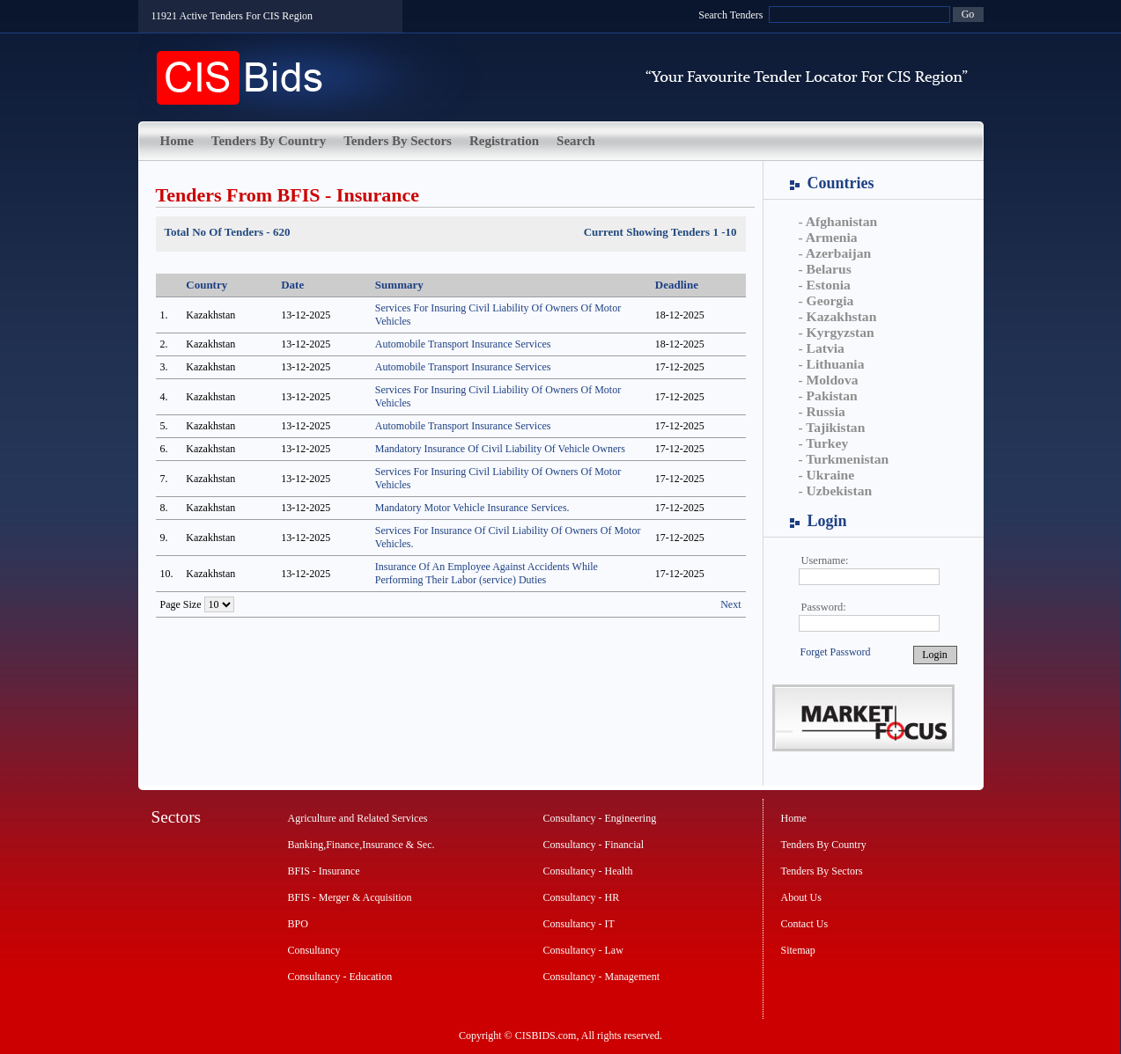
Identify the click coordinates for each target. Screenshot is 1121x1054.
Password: (823, 607)
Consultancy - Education (340, 976)
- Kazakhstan (838, 316)
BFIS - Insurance (324, 871)
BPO (298, 924)
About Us (801, 897)
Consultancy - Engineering (600, 818)
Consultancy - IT (579, 924)
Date (292, 284)
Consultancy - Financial (594, 844)
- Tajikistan (832, 427)
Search (576, 141)
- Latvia (821, 347)
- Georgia (826, 300)
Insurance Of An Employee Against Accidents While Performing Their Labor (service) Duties (486, 573)
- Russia (822, 411)
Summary (399, 284)
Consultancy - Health (588, 871)
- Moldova (829, 379)
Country (206, 284)
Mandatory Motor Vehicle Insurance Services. (472, 507)
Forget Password (835, 652)
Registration (504, 141)
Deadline (676, 284)
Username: (825, 560)
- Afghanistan (838, 221)
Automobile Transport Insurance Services (463, 344)
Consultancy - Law (583, 950)
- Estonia (825, 284)
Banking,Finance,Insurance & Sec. (361, 844)
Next (730, 604)
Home (177, 141)
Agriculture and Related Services (358, 818)
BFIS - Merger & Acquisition (350, 897)
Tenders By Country (268, 141)
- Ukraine (827, 474)
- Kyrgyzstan (836, 332)
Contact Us (805, 924)
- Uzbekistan (836, 490)
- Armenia (828, 237)
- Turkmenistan (844, 458)
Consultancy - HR (581, 897)
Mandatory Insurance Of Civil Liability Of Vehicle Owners (500, 449)
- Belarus (825, 268)
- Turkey (824, 443)
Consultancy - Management (601, 976)
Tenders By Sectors (397, 141)
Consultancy (314, 950)
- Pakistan (828, 395)
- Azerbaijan (835, 252)
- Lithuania (832, 363)
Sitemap (798, 950)
